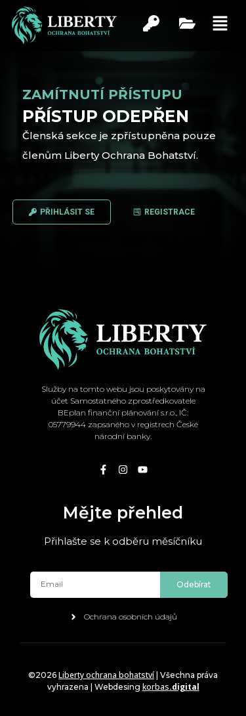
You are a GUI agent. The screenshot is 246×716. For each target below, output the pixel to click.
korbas (170, 686)
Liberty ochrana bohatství (106, 675)
